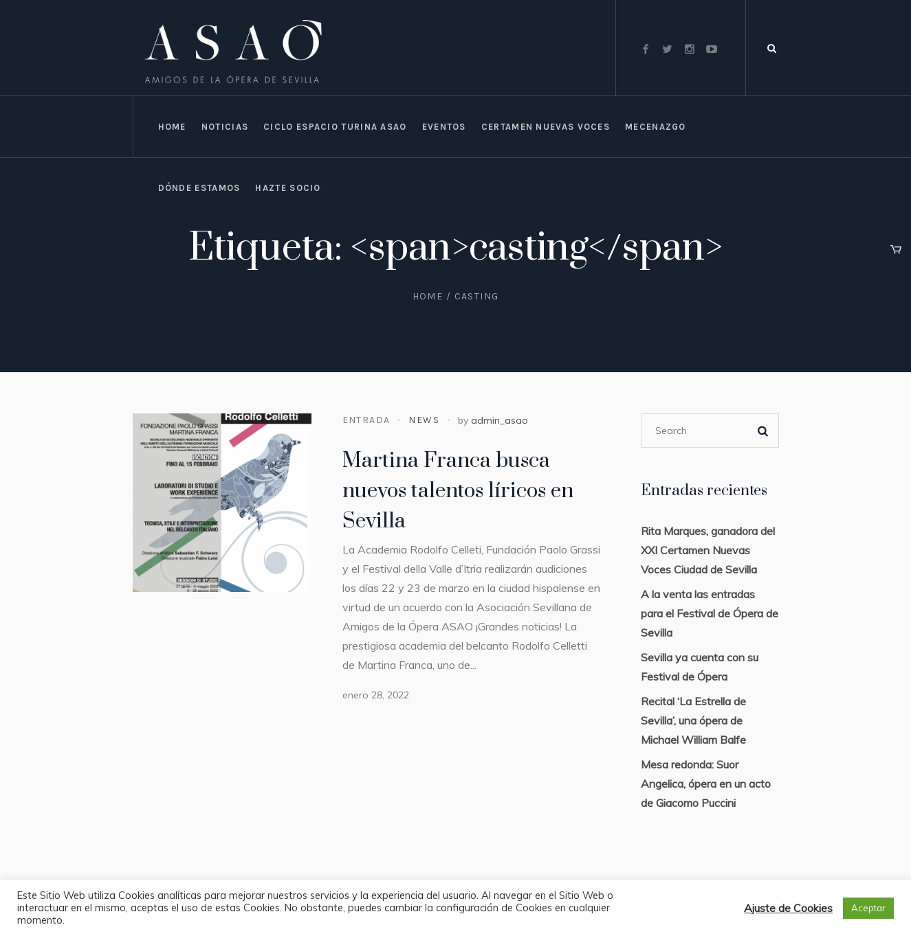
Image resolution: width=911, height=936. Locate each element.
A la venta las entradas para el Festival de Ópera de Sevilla (709, 613)
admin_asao (499, 420)
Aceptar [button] (868, 907)
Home (428, 296)
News (423, 420)
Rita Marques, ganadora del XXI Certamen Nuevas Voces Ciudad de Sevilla (708, 550)
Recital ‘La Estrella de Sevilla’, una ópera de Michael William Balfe (693, 720)
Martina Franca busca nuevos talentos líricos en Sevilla (457, 491)
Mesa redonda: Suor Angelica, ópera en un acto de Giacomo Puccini (706, 783)
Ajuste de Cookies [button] (788, 908)
